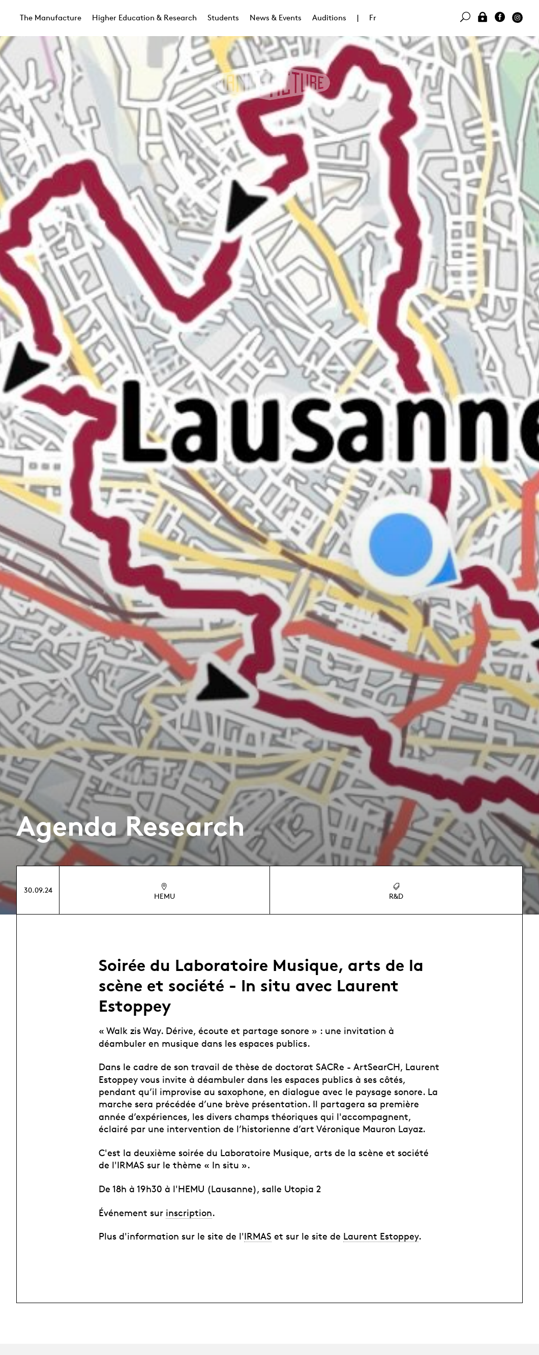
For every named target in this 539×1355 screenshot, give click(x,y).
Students (223, 17)
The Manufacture (50, 17)
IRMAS (258, 1236)
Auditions (329, 17)
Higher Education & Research (144, 17)
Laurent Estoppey (380, 1236)
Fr (372, 17)
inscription (189, 1212)
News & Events (276, 17)
